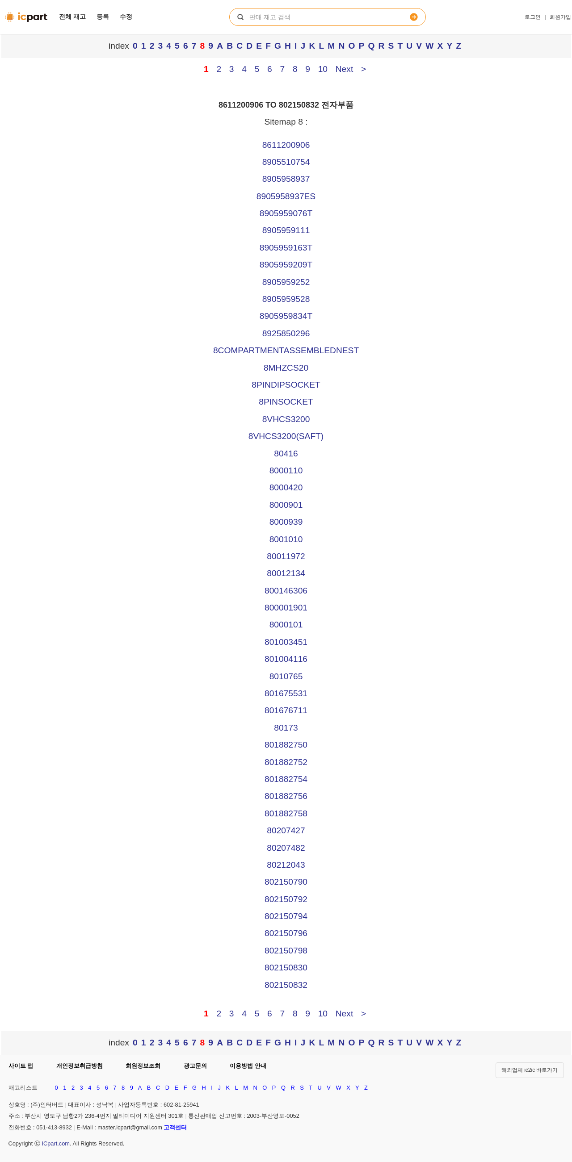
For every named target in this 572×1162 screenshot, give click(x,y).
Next (344, 69)
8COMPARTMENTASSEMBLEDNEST (286, 350)
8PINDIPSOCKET (286, 384)
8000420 (286, 487)
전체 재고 (72, 16)
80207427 (286, 830)
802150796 (286, 933)
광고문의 (195, 1065)
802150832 (286, 985)
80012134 (286, 573)
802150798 (286, 950)
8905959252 (286, 282)
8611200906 (286, 145)
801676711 (286, 710)
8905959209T (286, 264)
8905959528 (286, 299)
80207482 (286, 848)
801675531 (286, 693)
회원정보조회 (143, 1065)
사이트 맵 (21, 1065)
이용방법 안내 (248, 1065)
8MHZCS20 (286, 367)
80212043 (286, 864)
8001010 (286, 539)
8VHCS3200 (286, 419)
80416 (286, 453)
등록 (103, 16)
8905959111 (286, 230)
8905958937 (286, 179)
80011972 (286, 556)
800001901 (286, 607)
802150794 (286, 916)
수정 (126, 16)
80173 (286, 727)
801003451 (286, 642)
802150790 (286, 881)
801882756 (286, 796)
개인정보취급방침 (79, 1065)
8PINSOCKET (286, 401)
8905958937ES (286, 196)
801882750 (286, 744)
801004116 (286, 659)
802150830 (286, 967)
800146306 (286, 590)
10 (323, 69)
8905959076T (286, 213)
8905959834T (286, 316)
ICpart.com (56, 1143)
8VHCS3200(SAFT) (286, 436)
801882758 (286, 813)
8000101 (286, 624)
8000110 (286, 470)
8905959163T (286, 247)
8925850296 (286, 333)
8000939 (286, 522)
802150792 (286, 899)
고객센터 (175, 1127)
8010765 (286, 676)
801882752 (286, 762)
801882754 (286, 779)
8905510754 (286, 162)
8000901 (286, 505)
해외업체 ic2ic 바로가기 (529, 1070)
